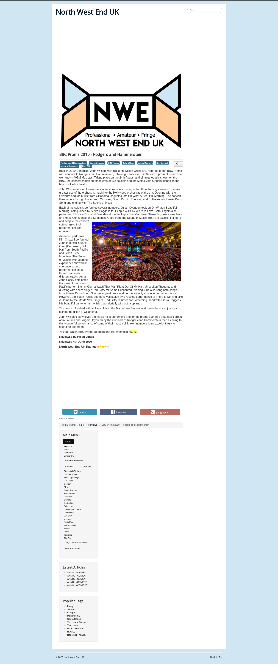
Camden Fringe (70, 474)
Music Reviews (70, 490)
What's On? (69, 456)
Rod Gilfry (87, 166)
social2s (71, 418)
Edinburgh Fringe (71, 477)
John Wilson (128, 163)
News (66, 449)
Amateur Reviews (74, 460)
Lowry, (70, 606)
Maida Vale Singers (70, 166)
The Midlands (70, 525)
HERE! (133, 331)
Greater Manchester (72, 509)
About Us (68, 446)
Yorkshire (68, 535)
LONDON (68, 516)
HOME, (71, 631)
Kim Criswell (162, 163)
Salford (67, 528)
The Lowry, (72, 625)
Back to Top (216, 657)
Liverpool (68, 519)
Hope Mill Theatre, (76, 635)
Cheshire (68, 497)
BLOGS (87, 466)
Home (68, 441)
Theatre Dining (72, 548)
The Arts (67, 538)
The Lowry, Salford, (77, 622)
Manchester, (73, 615)
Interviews (68, 453)
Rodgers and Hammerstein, (73, 163)
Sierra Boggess (97, 163)
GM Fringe (68, 481)
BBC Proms (113, 163)
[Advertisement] (139, 44)
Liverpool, (72, 612)
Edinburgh (68, 506)
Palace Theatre (75, 628)
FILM (66, 487)
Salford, (71, 609)
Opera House (74, 619)
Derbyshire (68, 503)
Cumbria (67, 500)
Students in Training (72, 471)
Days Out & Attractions (76, 542)
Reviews (69, 466)
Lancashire (69, 513)
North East (68, 522)
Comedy (67, 484)
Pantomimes (69, 493)
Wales (66, 532)
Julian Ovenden (145, 163)
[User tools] (178, 163)
